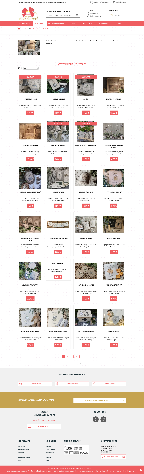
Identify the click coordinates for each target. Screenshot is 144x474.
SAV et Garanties (30, 384)
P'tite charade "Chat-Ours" (30, 332)
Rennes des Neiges (85, 239)
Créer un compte (95, 16)
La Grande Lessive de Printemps (58, 240)
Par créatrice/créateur (36, 29)
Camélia (86, 99)
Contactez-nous (121, 2)
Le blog (47, 461)
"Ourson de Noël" (114, 332)
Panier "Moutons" (58, 263)
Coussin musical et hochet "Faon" (30, 240)
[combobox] (31, 68)
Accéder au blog (38, 427)
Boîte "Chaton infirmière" (86, 332)
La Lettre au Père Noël (114, 99)
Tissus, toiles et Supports (24, 458)
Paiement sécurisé (67, 384)
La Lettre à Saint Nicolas (30, 145)
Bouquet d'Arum (58, 192)
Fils (18, 455)
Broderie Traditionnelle (23, 450)
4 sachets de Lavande (58, 145)
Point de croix (25, 29)
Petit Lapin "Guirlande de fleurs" (30, 193)
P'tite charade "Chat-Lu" (114, 285)
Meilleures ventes (50, 452)
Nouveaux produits (50, 450)
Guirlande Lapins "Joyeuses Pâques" (114, 146)
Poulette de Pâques (30, 99)
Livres (19, 461)
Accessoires (21, 452)
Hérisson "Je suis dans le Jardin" (86, 146)
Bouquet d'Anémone (86, 192)
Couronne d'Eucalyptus (30, 285)
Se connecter (94, 13)
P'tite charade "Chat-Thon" (58, 332)
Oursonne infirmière (58, 99)
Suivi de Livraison (104, 384)
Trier (20, 68)
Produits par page (68, 364)
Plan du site (48, 458)
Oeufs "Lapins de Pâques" (86, 285)
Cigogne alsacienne (114, 239)
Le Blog (96, 2)
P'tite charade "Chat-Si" (113, 192)
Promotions (48, 447)
